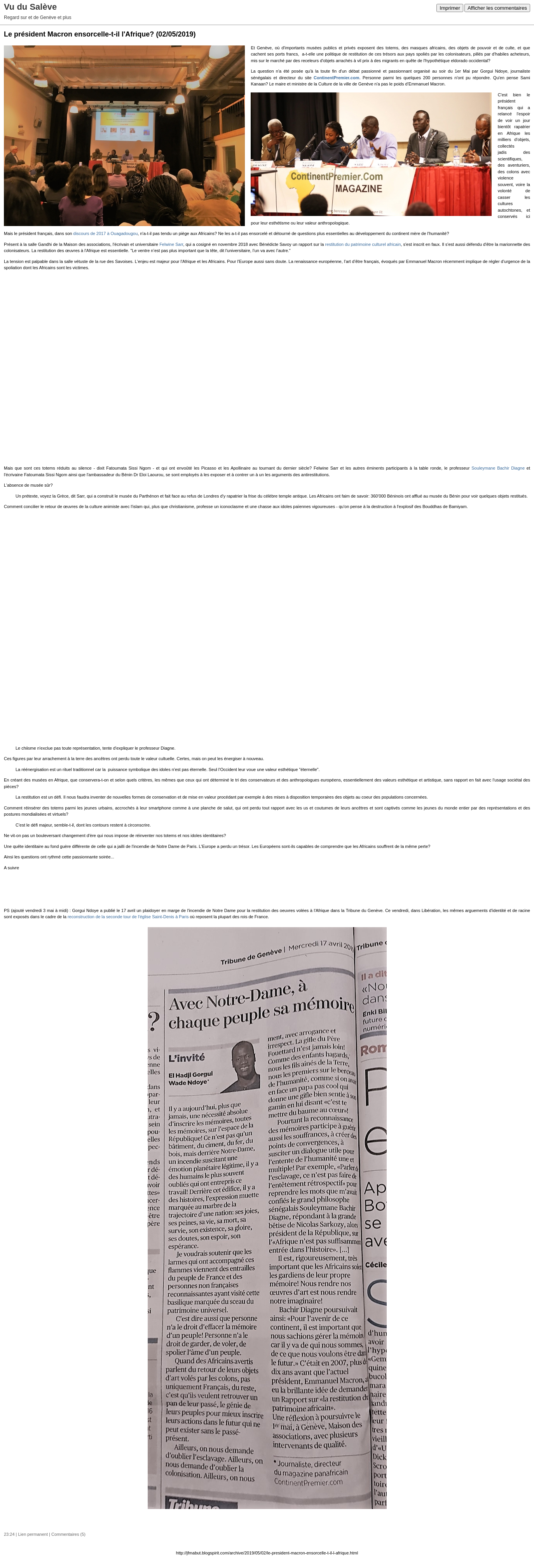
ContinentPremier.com (336, 77)
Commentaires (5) (68, 1534)
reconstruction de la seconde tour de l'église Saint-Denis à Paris (128, 916)
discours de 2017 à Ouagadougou (105, 233)
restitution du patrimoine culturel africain (363, 244)
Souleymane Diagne (498, 468)
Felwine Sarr (171, 244)
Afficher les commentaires (497, 8)
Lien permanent (33, 1534)
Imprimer (450, 8)
